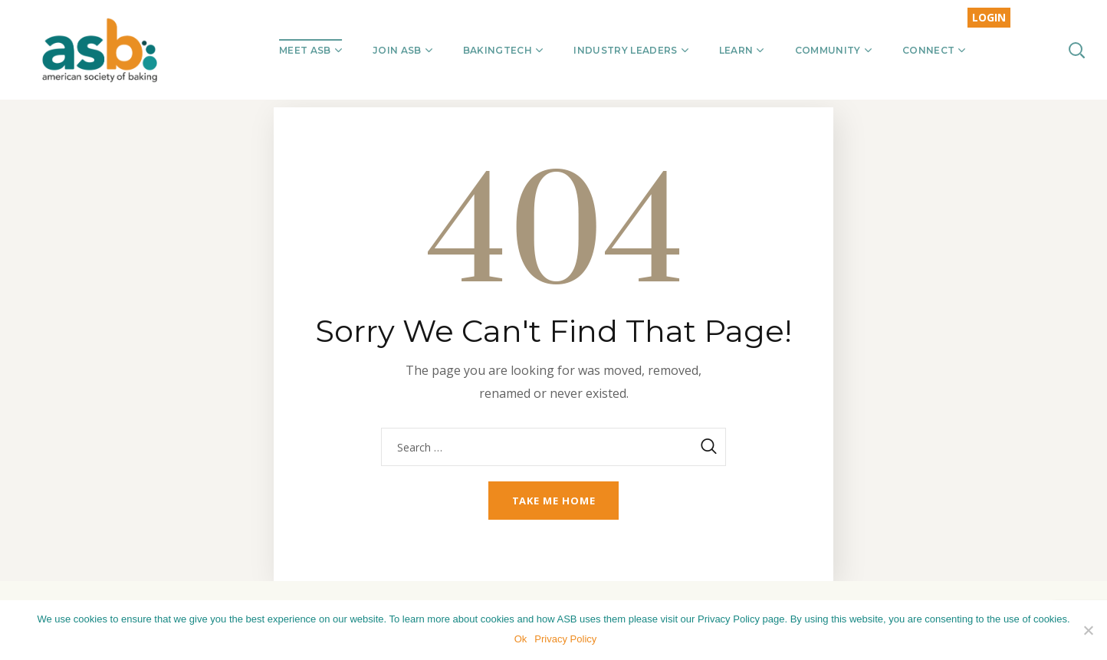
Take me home (554, 500)
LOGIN (989, 17)
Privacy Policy (568, 640)
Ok (522, 640)
